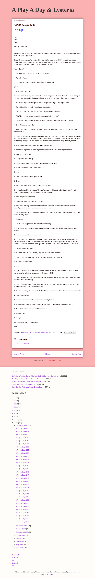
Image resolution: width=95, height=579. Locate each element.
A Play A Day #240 (22, 497)
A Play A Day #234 (22, 516)
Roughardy (16, 555)
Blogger (51, 574)
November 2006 (22, 526)
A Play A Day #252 (22, 459)
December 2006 (22, 425)
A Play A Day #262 (22, 428)
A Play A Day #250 (22, 466)
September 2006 (22, 532)
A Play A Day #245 (22, 481)
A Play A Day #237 (22, 506)
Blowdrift (15, 558)
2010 (16, 410)
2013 (16, 401)
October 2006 (21, 529)
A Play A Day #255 (22, 450)
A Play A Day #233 (22, 519)
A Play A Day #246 (22, 478)
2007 (16, 419)
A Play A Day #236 (22, 509)
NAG (13, 566)
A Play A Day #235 (22, 512)
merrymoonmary (74, 572)
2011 (16, 407)
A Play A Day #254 (22, 453)
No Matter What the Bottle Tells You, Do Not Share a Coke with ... (35, 376)
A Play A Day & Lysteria (43, 10)
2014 (16, 398)
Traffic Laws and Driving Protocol (23, 384)
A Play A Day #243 (22, 487)
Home (48, 354)
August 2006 (21, 535)
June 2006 (20, 541)
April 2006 (20, 548)
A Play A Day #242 (22, 491)
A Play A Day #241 (22, 494)
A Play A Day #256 (22, 447)
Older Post (76, 354)
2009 (16, 413)
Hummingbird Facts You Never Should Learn (27, 387)
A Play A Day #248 (22, 472)
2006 (16, 423)
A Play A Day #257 (22, 444)
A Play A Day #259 (22, 437)
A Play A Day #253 (22, 456)
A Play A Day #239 (22, 500)
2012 (16, 404)
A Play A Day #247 (22, 475)
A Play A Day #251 (22, 462)
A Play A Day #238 (22, 503)
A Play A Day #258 (22, 441)
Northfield (15, 563)
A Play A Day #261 (22, 431)
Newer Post (19, 354)
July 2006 (19, 538)
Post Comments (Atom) (52, 360)
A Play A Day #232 (22, 522)
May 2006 (20, 544)
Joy (13, 560)
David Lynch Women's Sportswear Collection (28, 379)
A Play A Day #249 (22, 469)
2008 (16, 416)
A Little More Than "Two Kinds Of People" (26, 382)
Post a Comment (23, 343)
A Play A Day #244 (22, 484)
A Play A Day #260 (22, 434)
